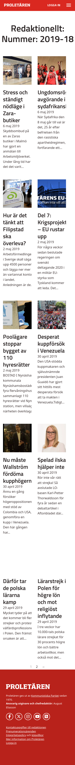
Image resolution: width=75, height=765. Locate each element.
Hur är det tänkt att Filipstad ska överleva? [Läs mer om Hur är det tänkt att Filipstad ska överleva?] (15, 229)
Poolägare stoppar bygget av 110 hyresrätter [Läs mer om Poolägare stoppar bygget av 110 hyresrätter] (16, 350)
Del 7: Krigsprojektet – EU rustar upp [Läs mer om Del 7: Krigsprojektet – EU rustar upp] (55, 225)
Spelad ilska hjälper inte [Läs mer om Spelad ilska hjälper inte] (52, 463)
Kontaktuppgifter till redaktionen (26, 727)
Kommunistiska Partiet (45, 695)
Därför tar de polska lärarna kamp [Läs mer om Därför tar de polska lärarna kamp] (14, 591)
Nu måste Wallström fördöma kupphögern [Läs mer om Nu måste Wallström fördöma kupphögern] (17, 470)
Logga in (53, 5)
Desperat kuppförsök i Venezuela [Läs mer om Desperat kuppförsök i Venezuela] (51, 343)
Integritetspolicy (16, 735)
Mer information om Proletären (25, 739)
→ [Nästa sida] (43, 667)
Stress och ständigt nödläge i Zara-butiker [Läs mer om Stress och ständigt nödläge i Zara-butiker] (15, 106)
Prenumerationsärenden (21, 731)
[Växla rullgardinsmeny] (68, 5)
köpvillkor (37, 735)
